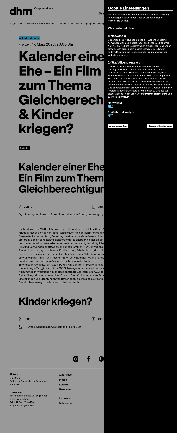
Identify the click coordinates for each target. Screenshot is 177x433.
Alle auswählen (118, 126)
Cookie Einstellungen (128, 8)
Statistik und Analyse (121, 114)
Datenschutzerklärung (156, 93)
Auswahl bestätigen (160, 126)
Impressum (123, 96)
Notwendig (115, 104)
